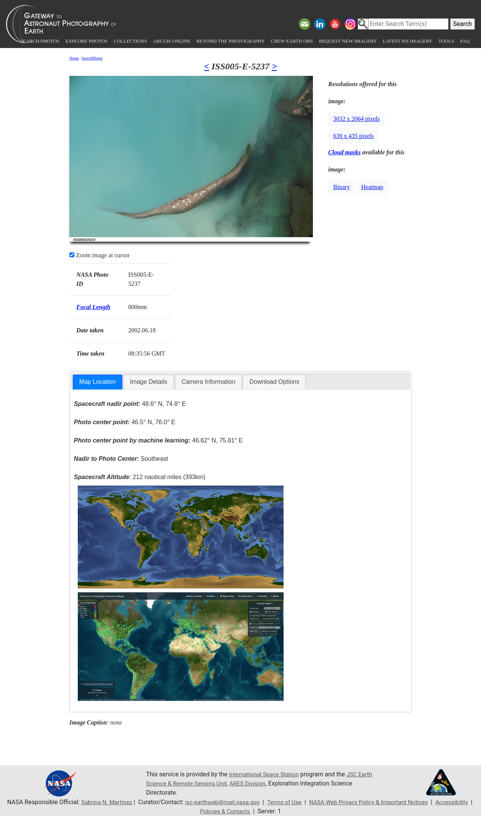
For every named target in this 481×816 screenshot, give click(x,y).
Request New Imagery (348, 41)
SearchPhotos (92, 58)
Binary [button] (341, 187)
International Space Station (265, 774)
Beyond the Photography (230, 41)
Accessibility (459, 802)
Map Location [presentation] (97, 381)
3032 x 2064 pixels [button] (356, 118)
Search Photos (39, 41)
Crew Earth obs (292, 41)
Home (74, 58)
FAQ (465, 41)
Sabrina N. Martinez (101, 802)
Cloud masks (344, 152)
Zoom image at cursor (99, 255)
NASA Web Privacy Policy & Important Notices (372, 802)
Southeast (121, 458)
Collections (130, 41)
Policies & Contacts (226, 811)
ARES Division (268, 783)
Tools (446, 41)
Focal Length (93, 307)
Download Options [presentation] (274, 381)
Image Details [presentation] (148, 381)
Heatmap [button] (372, 187)
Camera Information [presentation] (208, 381)
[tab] (97, 382)
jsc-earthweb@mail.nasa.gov (220, 802)
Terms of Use (284, 802)
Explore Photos (86, 41)
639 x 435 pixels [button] (353, 136)
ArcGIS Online (172, 41)
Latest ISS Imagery (407, 41)
